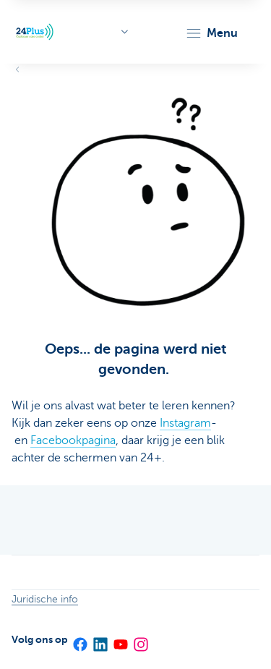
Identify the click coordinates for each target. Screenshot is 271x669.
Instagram (185, 423)
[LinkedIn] (99, 639)
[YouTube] (120, 639)
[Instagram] (140, 639)
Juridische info (45, 599)
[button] (211, 33)
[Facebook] (79, 639)
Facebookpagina (73, 440)
